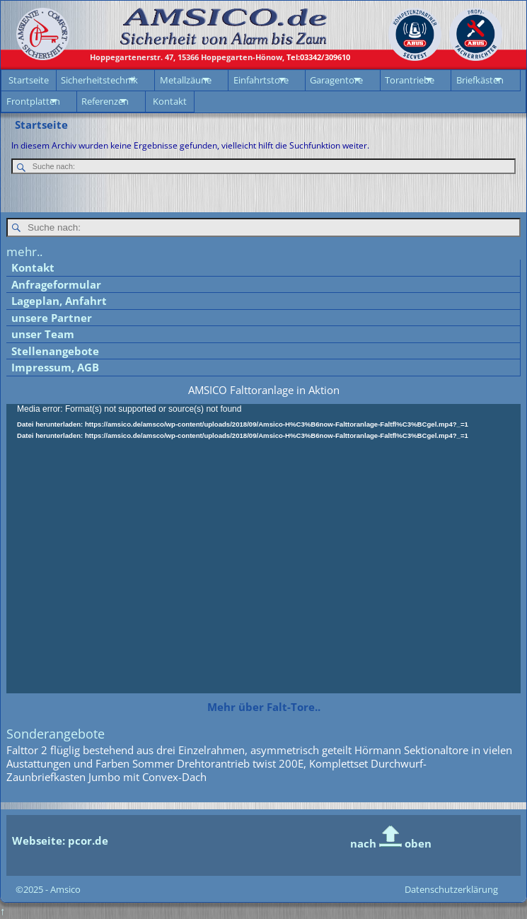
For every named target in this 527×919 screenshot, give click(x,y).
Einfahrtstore (261, 80)
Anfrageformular (56, 284)
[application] (263, 548)
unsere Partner (51, 318)
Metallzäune (186, 80)
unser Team (42, 334)
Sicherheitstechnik (99, 80)
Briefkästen (480, 80)
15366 (187, 57)
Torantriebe (409, 80)
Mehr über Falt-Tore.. (263, 707)
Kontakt (170, 101)
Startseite (28, 80)
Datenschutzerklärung (451, 889)
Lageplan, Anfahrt (59, 301)
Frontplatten (33, 101)
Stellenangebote (55, 351)
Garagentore (336, 80)
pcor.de (86, 840)
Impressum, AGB (55, 367)
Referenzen (105, 101)
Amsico (65, 889)
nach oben (391, 843)
